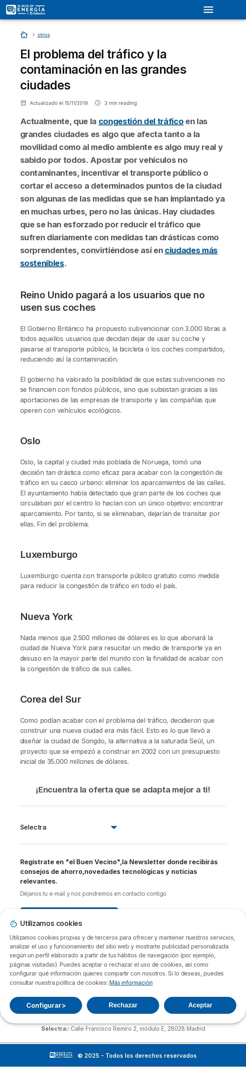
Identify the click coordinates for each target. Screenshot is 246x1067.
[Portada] (24, 34)
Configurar (46, 1005)
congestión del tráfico (141, 121)
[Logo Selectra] (25, 10)
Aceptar (200, 1005)
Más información (131, 982)
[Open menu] (211, 9)
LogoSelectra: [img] (61, 1055)
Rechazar (123, 1005)
